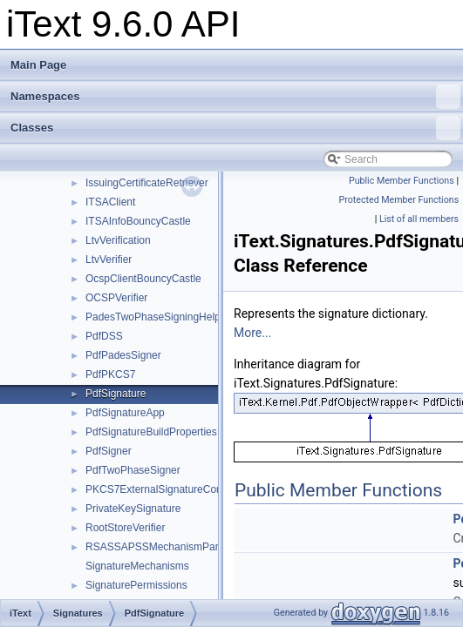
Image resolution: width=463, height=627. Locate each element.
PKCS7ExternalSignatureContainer (167, 489)
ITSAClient (110, 202)
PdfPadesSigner (123, 355)
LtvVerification (118, 240)
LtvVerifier (108, 259)
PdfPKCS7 (110, 374)
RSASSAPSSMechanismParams (161, 547)
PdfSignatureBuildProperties (151, 432)
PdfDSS (104, 336)
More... (252, 333)
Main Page (38, 64)
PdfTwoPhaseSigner (132, 470)
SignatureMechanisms (137, 566)
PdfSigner (108, 451)
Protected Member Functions (399, 200)
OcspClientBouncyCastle (143, 279)
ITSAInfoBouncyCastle (138, 221)
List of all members (419, 219)
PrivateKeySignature (132, 508)
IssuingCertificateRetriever (146, 183)
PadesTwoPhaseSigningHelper (157, 317)
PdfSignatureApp (125, 413)
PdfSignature (115, 394)
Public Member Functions (401, 180)
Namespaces (235, 96)
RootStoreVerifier (125, 528)
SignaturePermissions (136, 585)
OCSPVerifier (116, 298)
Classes (235, 128)
